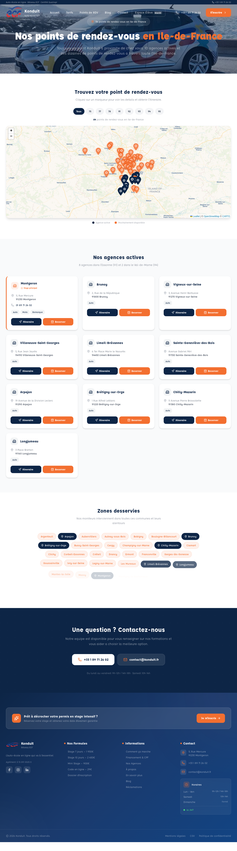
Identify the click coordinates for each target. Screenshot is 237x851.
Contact (123, 12)
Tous (78, 111)
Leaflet (195, 216)
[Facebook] (9, 782)
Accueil (53, 12)
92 (129, 111)
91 (119, 111)
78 (109, 111)
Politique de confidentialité (215, 844)
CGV (192, 844)
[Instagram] (18, 782)
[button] (132, 180)
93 (139, 111)
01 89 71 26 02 (25, 309)
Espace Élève (149, 12)
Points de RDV (88, 12)
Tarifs (68, 12)
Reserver (58, 326)
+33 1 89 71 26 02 (221, 2)
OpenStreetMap (211, 216)
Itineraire (26, 326)
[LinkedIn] (27, 782)
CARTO (226, 216)
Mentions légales (175, 844)
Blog (108, 12)
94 (149, 111)
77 (100, 111)
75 (90, 111)
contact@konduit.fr (141, 671)
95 (159, 111)
